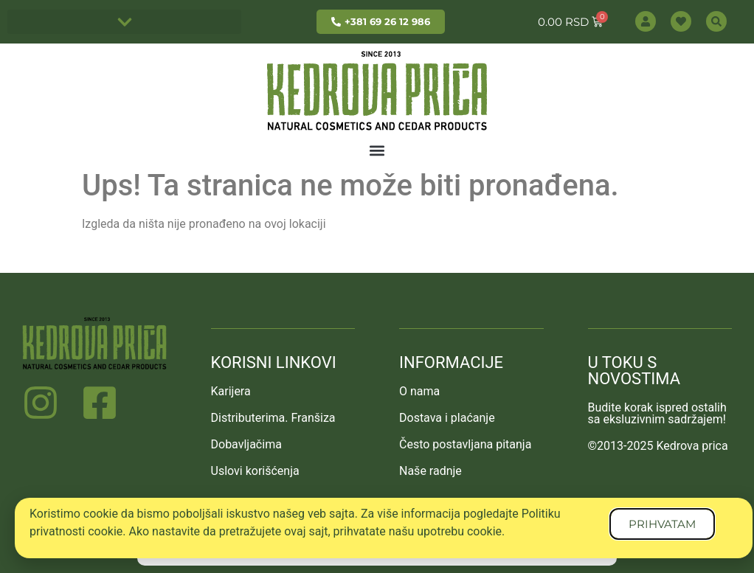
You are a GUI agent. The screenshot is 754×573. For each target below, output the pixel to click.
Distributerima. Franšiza (273, 418)
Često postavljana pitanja (465, 444)
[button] (124, 22)
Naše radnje (430, 471)
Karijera (231, 391)
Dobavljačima (246, 444)
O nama (419, 391)
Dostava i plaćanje (447, 418)
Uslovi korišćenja (255, 471)
